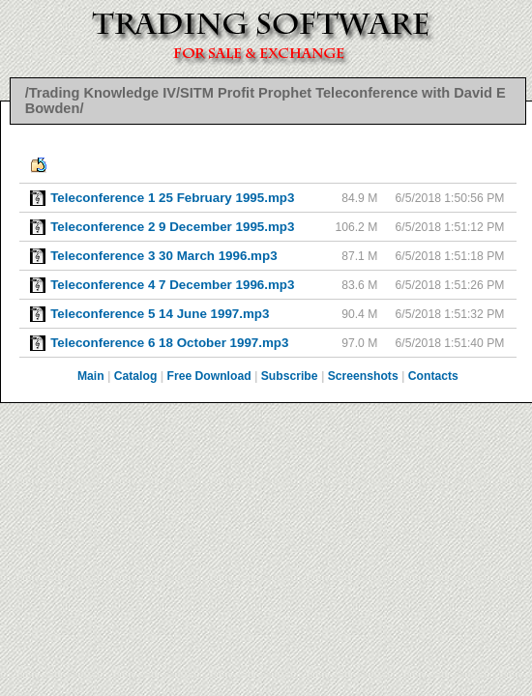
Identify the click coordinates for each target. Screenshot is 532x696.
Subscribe (289, 376)
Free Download (208, 376)
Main (90, 376)
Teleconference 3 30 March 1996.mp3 (163, 255)
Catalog (136, 376)
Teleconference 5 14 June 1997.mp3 (159, 313)
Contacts (433, 376)
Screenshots (363, 376)
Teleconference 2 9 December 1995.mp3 (172, 226)
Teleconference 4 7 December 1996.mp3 (172, 284)
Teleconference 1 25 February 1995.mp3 (172, 197)
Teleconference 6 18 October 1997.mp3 (169, 342)
